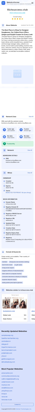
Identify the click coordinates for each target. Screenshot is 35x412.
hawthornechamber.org (9, 338)
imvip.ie (4, 394)
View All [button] (31, 116)
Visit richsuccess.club (17, 13)
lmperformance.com (8, 347)
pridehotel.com (6, 353)
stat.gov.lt (4, 344)
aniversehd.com (7, 373)
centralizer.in (6, 341)
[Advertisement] (17, 59)
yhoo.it (3, 356)
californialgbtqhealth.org (10, 379)
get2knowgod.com (7, 359)
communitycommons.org (10, 376)
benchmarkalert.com (8, 350)
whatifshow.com (7, 388)
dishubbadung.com (8, 362)
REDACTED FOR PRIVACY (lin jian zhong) (18, 192)
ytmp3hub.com (6, 391)
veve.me (4, 397)
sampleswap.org (7, 335)
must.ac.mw (5, 385)
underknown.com (7, 382)
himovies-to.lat (6, 400)
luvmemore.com (9, 311)
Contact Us (17, 404)
